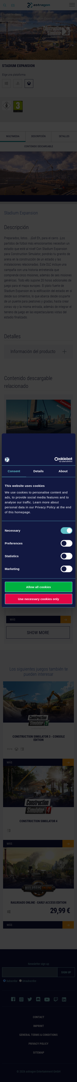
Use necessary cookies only (38, 599)
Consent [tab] (14, 471)
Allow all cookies (38, 587)
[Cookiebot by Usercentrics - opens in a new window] (54, 459)
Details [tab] (38, 471)
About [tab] (63, 471)
